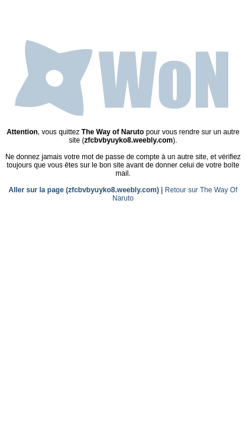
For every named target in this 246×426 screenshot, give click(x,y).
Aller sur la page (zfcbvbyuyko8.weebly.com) (83, 190)
